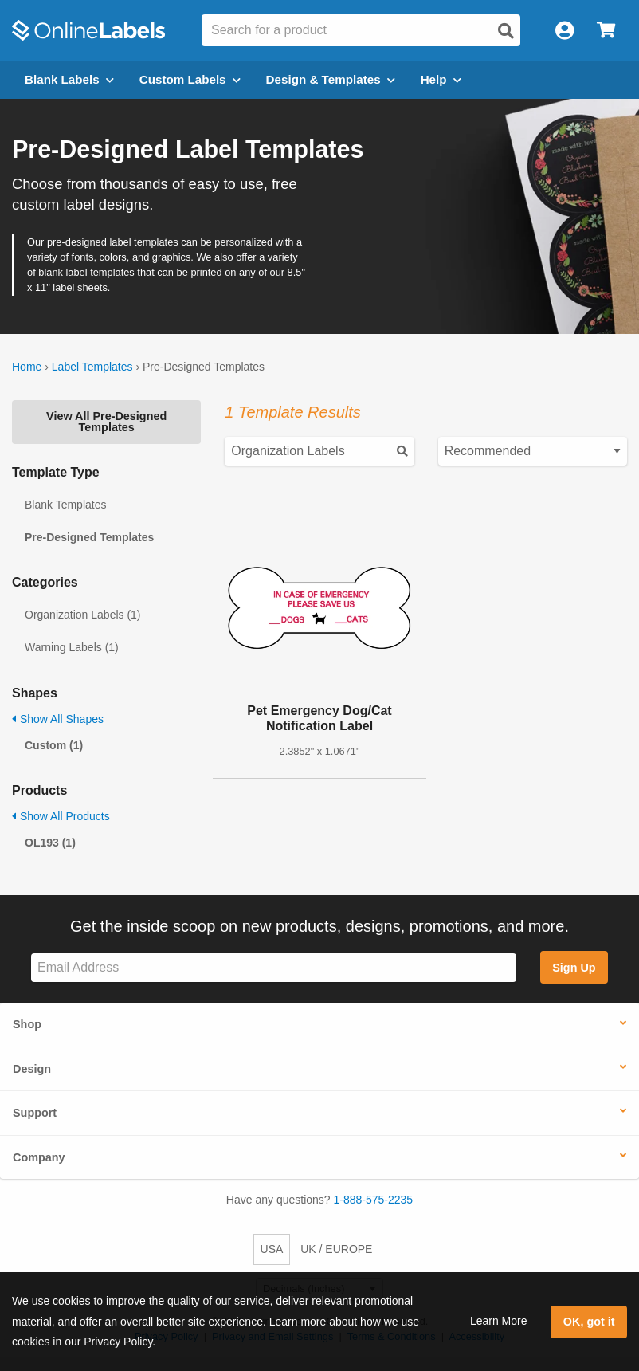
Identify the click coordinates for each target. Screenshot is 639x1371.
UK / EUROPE (336, 1249)
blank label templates (86, 272)
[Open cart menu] (606, 31)
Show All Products (61, 816)
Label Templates (92, 366)
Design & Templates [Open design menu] (330, 79)
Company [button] (39, 1157)
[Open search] (506, 31)
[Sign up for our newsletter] (273, 968)
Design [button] (32, 1069)
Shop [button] (27, 1024)
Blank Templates (65, 504)
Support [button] (35, 1112)
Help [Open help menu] (441, 79)
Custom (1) (54, 745)
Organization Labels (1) (83, 614)
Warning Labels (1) (72, 647)
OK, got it (589, 1321)
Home (26, 366)
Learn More (498, 1320)
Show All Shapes (58, 719)
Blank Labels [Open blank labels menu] (69, 79)
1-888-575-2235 (374, 1199)
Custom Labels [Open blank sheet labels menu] (190, 79)
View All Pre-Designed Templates (106, 422)
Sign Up (573, 967)
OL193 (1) (50, 842)
